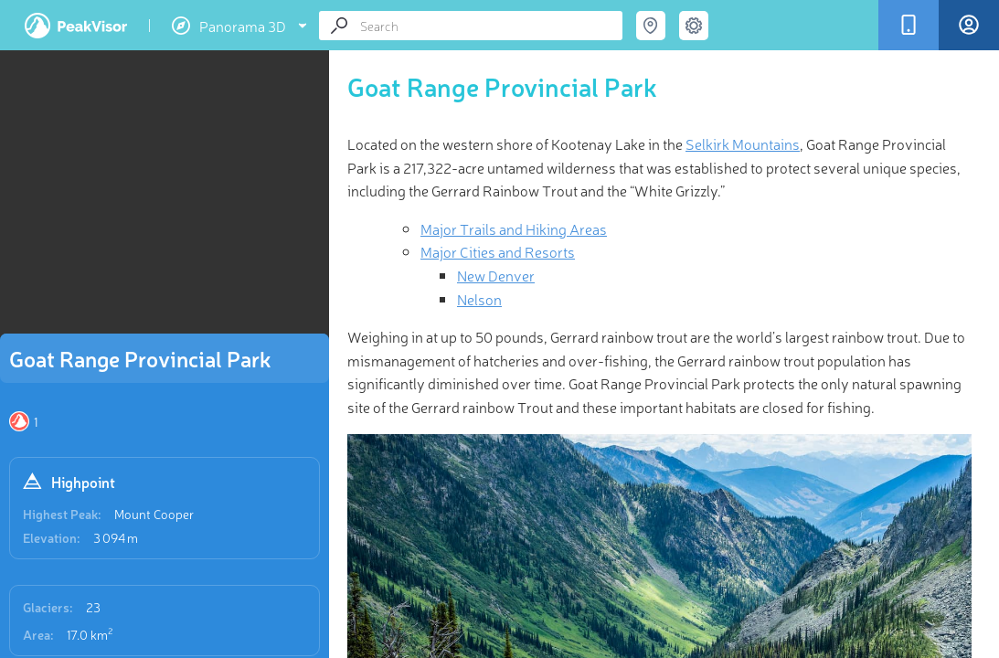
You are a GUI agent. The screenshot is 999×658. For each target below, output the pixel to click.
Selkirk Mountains (742, 143)
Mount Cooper (154, 513)
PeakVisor (76, 25)
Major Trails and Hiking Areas (513, 228)
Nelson (479, 299)
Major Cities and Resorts (497, 251)
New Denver (496, 275)
